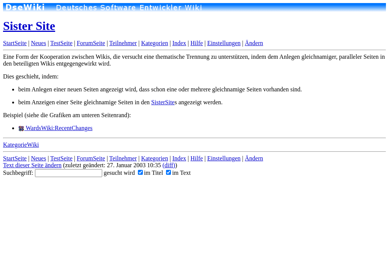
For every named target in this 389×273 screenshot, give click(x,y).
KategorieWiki (21, 144)
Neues (38, 43)
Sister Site (29, 26)
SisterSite (162, 102)
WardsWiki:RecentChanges (55, 128)
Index (179, 43)
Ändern (254, 43)
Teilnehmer (123, 43)
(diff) (169, 165)
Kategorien (154, 43)
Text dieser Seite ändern (32, 165)
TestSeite (61, 43)
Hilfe (196, 43)
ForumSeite (91, 43)
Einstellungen (223, 43)
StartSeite (15, 43)
